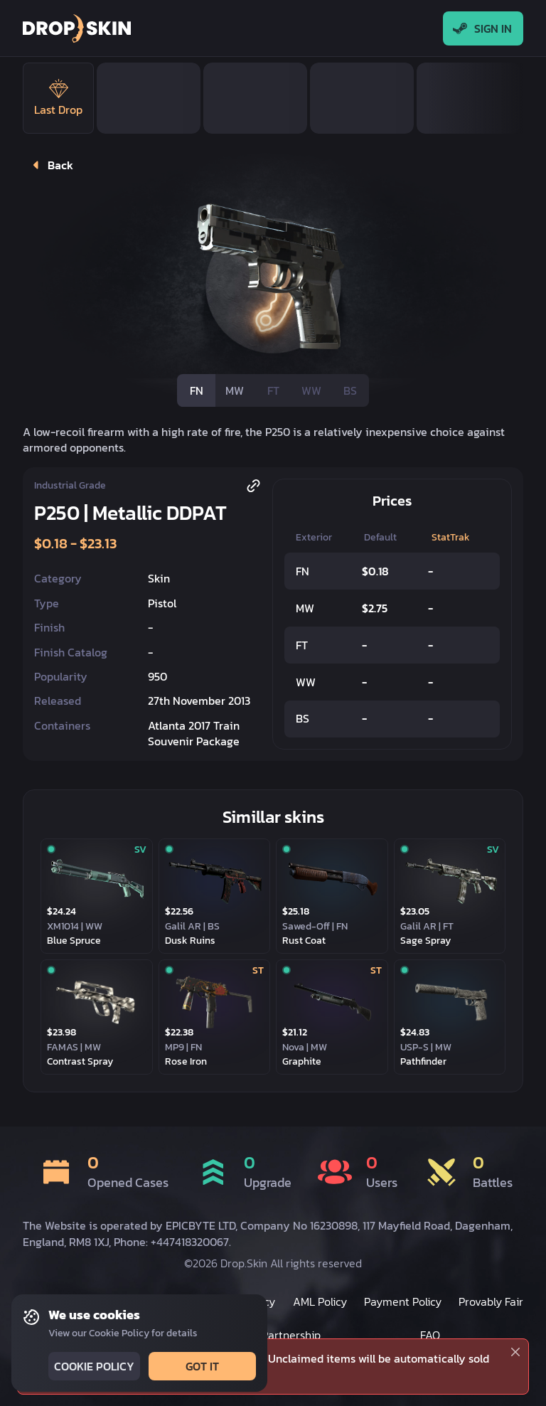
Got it (201, 1366)
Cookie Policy (92, 1366)
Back (50, 165)
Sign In (483, 28)
